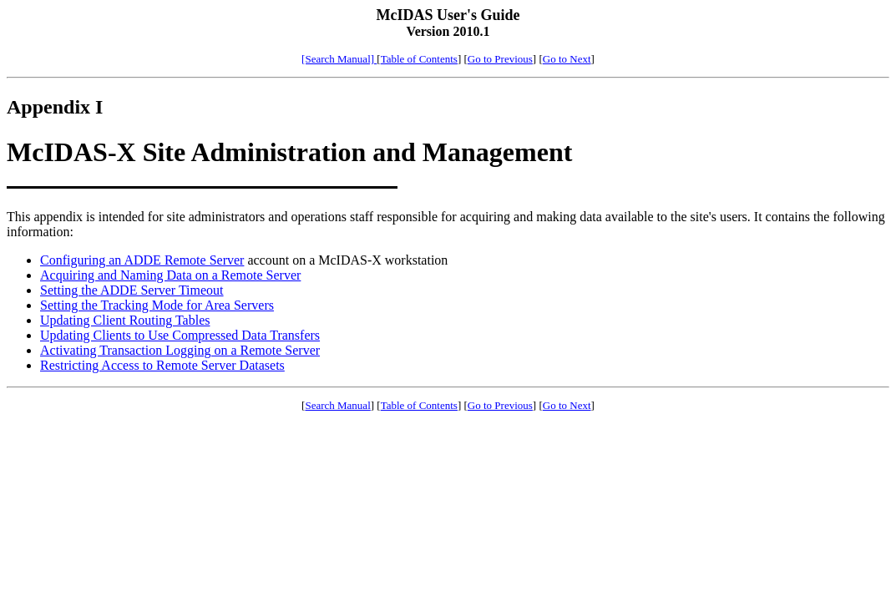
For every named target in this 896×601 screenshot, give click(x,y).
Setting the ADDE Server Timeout (132, 290)
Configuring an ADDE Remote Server (142, 260)
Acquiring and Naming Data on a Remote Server (170, 275)
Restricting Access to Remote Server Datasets (162, 365)
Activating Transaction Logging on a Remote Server (180, 350)
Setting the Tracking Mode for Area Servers (157, 305)
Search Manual (337, 405)
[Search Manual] (339, 59)
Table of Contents (419, 59)
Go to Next (567, 59)
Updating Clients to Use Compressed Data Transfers (180, 335)
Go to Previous (500, 59)
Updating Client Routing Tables (125, 320)
